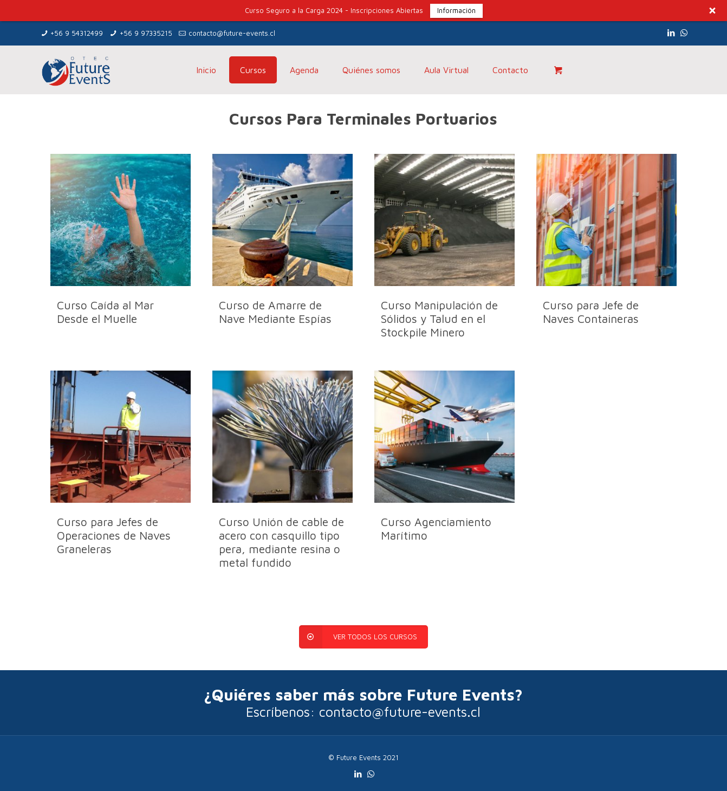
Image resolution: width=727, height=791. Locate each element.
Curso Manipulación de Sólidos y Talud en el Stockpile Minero (439, 319)
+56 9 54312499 (76, 33)
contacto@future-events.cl (232, 33)
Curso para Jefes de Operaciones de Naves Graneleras (114, 535)
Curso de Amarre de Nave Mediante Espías (275, 312)
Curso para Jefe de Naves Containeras (591, 312)
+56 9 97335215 (146, 33)
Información (456, 10)
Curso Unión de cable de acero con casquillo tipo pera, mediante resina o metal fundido (281, 542)
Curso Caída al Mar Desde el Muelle (105, 312)
